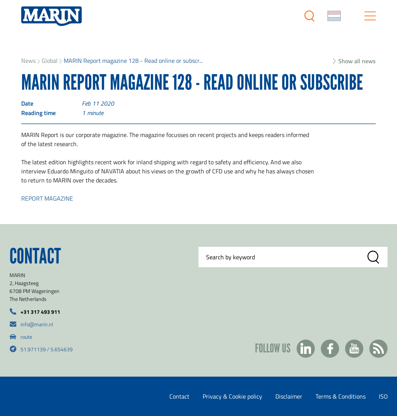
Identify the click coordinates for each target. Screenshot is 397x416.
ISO (383, 396)
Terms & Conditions (341, 396)
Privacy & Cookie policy (232, 396)
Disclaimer (288, 396)
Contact (179, 396)
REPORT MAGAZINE (47, 198)
